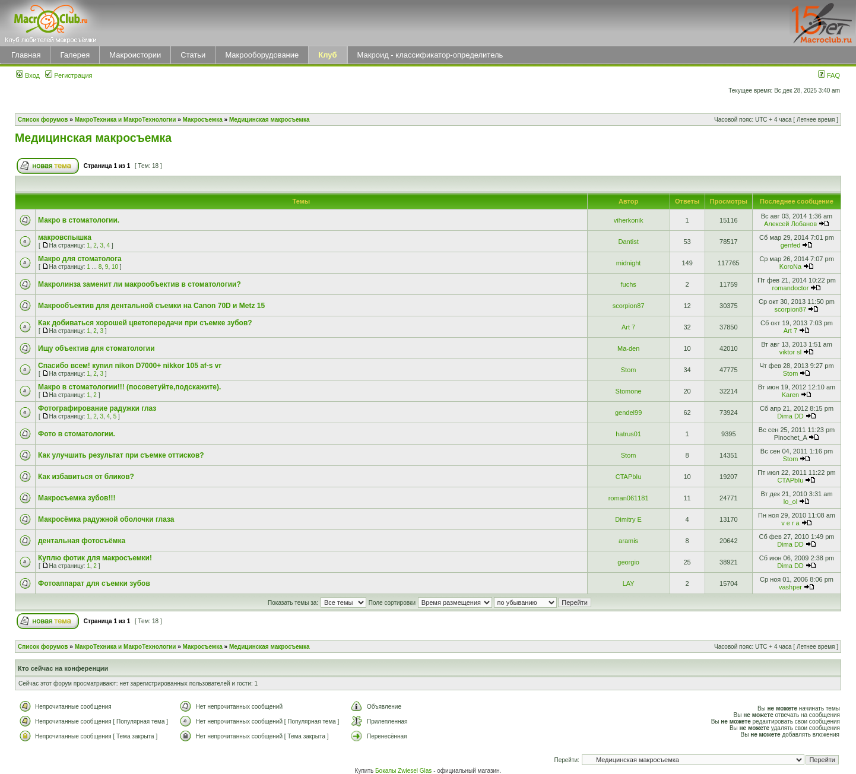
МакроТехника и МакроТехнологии (125, 119)
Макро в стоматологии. (78, 220)
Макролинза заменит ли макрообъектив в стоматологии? (139, 284)
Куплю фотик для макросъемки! (95, 558)
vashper (790, 587)
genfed (791, 245)
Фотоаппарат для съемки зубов (94, 583)
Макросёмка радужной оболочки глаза (106, 519)
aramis (628, 540)
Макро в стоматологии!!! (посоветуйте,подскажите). (129, 387)
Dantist (629, 241)
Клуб (327, 54)
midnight (628, 263)
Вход (28, 75)
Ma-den (628, 348)
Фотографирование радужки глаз (97, 408)
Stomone (629, 391)
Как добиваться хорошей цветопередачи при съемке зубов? (145, 323)
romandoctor (790, 287)
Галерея (75, 54)
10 (115, 267)
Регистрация (68, 75)
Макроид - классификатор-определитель (430, 54)
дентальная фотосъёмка (81, 541)
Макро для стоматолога (80, 259)
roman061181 (628, 498)
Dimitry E (628, 519)
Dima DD (790, 416)
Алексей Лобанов (790, 223)
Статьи (192, 54)
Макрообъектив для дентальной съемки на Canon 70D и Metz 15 (151, 306)
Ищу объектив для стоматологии (96, 348)
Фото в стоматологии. (76, 434)
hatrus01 (628, 433)
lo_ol (790, 501)
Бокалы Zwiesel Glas (404, 770)
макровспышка (64, 237)
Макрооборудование (262, 54)
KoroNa (790, 266)
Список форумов (43, 119)
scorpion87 (629, 305)
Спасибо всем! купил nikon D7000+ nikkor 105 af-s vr (129, 365)
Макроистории (135, 54)
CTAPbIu (629, 476)
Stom (628, 369)
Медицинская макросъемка (269, 119)
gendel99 (628, 412)
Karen (790, 394)
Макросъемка (203, 119)
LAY (629, 583)
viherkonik (628, 220)
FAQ (829, 75)
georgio (628, 562)
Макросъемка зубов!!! (76, 498)
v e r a (790, 522)
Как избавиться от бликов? (86, 476)
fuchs (628, 284)
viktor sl (790, 352)
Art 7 (628, 327)
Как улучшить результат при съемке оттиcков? (121, 455)
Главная (25, 54)
